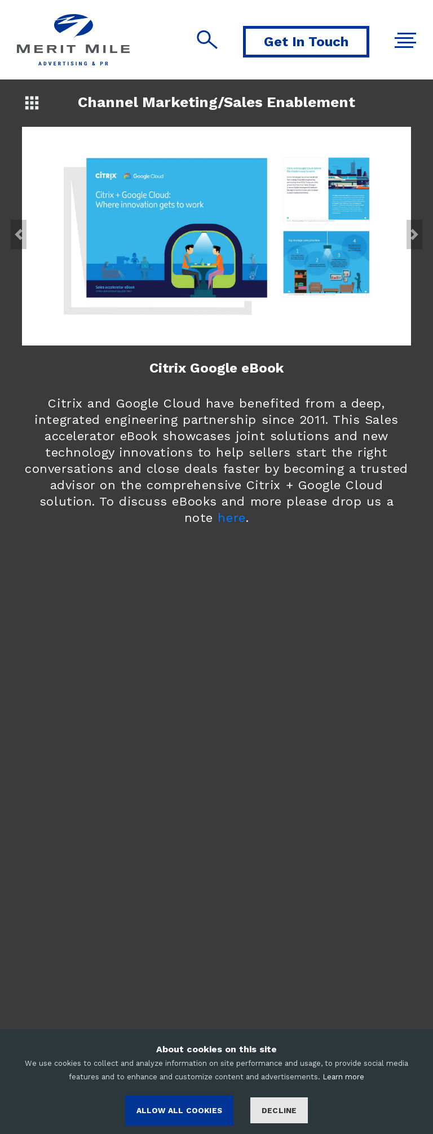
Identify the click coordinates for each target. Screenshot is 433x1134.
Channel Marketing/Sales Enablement (216, 102)
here (231, 518)
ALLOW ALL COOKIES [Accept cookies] (179, 1110)
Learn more (343, 1077)
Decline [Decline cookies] (279, 1110)
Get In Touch (306, 42)
